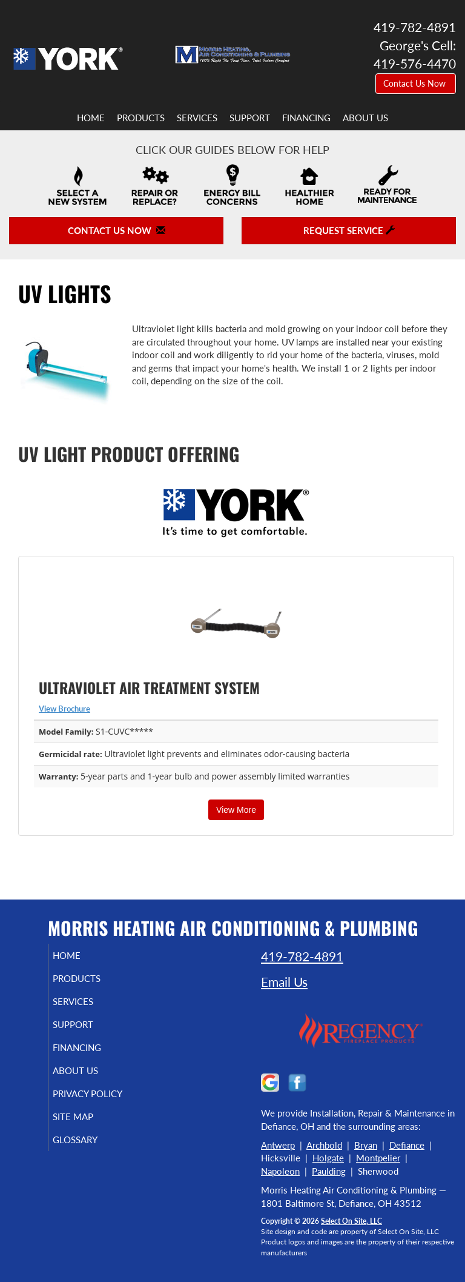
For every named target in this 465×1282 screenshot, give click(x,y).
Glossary (89, 1150)
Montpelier (378, 1157)
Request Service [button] (349, 230)
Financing (306, 117)
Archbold (324, 1145)
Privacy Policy (75, 1099)
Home (91, 117)
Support (249, 117)
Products (141, 117)
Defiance (406, 1145)
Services (197, 117)
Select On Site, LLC (351, 1221)
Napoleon (280, 1171)
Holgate (328, 1157)
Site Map (87, 1127)
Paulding (329, 1171)
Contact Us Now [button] (415, 83)
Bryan (365, 1145)
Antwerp (278, 1145)
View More (236, 810)
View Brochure (64, 708)
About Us (365, 117)
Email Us (284, 981)
